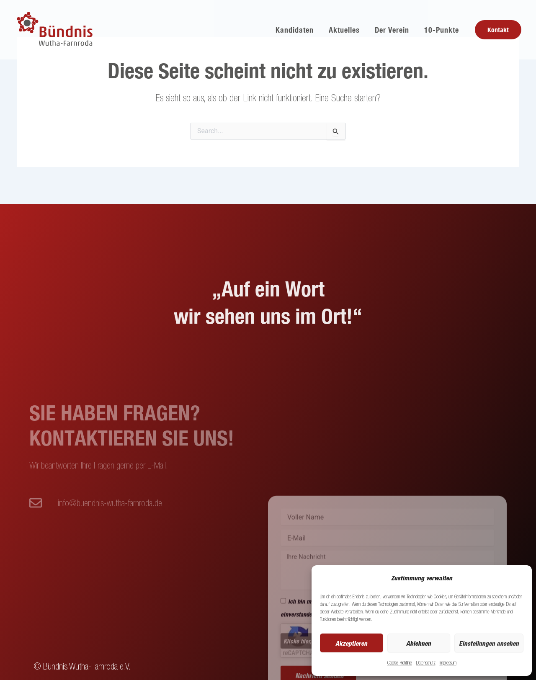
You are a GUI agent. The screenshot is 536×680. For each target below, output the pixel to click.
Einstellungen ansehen (489, 643)
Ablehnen (418, 643)
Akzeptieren (351, 643)
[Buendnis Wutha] (56, 29)
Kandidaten (295, 29)
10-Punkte (441, 29)
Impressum (448, 662)
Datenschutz (426, 662)
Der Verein (392, 29)
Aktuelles (344, 29)
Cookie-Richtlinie (399, 662)
